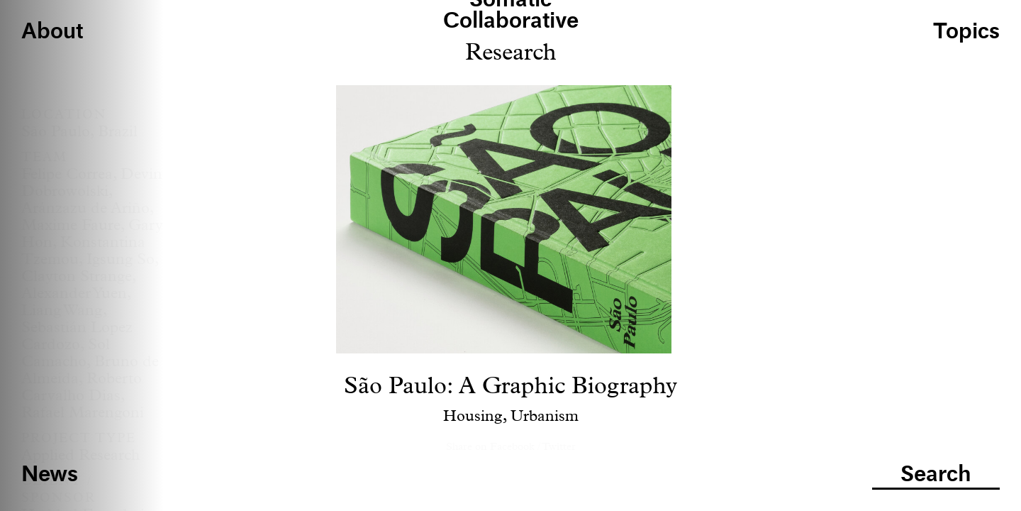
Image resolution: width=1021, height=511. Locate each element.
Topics (966, 32)
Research (511, 53)
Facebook (512, 446)
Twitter (559, 446)
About (52, 32)
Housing (473, 416)
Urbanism (544, 416)
